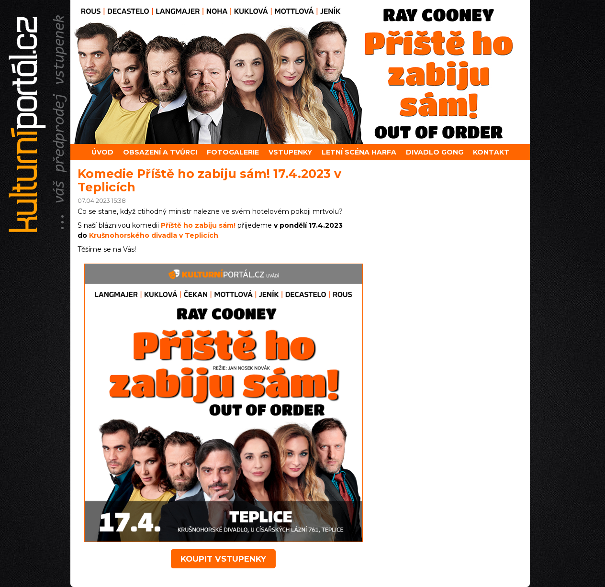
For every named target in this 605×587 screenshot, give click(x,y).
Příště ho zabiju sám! (198, 225)
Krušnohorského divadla (153, 235)
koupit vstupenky (223, 559)
